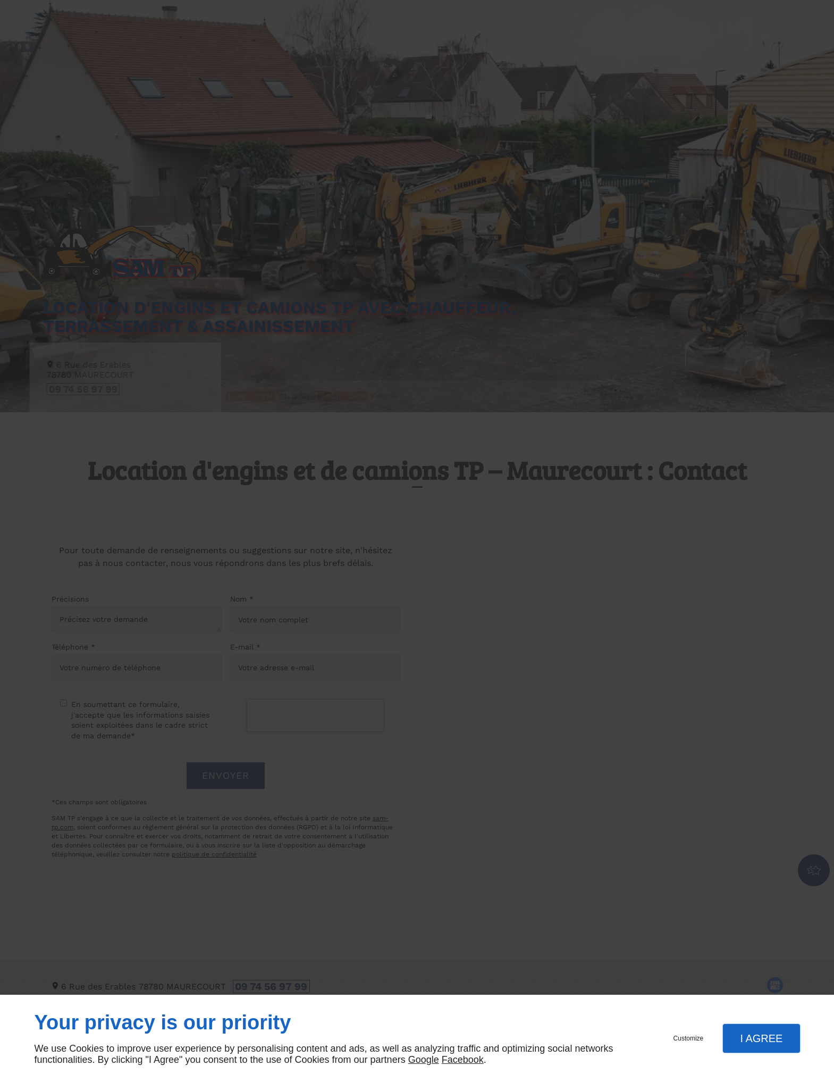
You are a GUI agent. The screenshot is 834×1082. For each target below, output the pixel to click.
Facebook (463, 1059)
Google (423, 1059)
